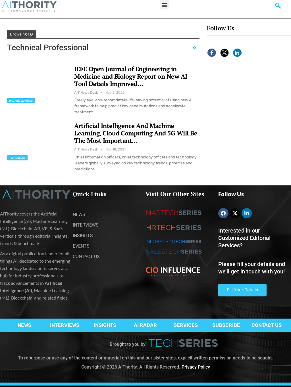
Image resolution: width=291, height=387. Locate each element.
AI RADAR (145, 325)
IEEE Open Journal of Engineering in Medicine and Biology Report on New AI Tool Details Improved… (130, 76)
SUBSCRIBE (226, 325)
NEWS (24, 325)
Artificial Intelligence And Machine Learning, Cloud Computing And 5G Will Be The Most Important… (135, 133)
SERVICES (186, 325)
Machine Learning (21, 100)
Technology (17, 157)
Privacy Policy (196, 367)
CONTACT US (266, 325)
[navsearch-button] (278, 7)
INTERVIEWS (64, 325)
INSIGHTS (105, 325)
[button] (164, 4)
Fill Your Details (242, 289)
